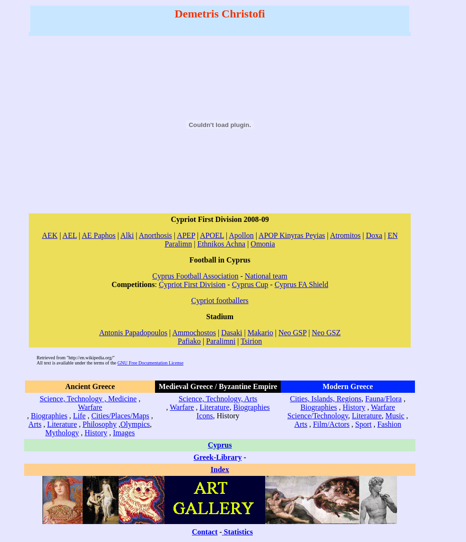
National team (266, 276)
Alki (127, 235)
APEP (186, 235)
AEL (69, 235)
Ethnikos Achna (221, 244)
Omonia (262, 244)
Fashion (389, 424)
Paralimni (220, 341)
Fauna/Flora (383, 399)
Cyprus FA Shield (301, 284)
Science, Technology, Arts (218, 399)
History (96, 433)
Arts (35, 424)
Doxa (374, 235)
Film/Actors (331, 424)
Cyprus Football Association (195, 276)
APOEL (212, 235)
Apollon (241, 235)
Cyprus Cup (250, 284)
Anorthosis (155, 235)
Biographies (49, 416)
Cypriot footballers (220, 300)
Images (124, 433)
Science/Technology (317, 416)
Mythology (62, 433)
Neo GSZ (326, 333)
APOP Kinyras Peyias (292, 235)
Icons (205, 416)
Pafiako (189, 341)
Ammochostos (194, 333)
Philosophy (100, 424)
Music (395, 416)
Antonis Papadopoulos (133, 333)
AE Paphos (99, 235)
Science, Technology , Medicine (88, 399)
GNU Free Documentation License (150, 362)
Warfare (90, 407)
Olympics (135, 424)
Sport (363, 424)
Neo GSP (292, 333)
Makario (260, 333)
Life (79, 416)
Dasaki (231, 333)
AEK (50, 235)
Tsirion (251, 341)
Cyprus (220, 445)
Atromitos (345, 235)
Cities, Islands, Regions (326, 399)
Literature (62, 424)
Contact (204, 532)
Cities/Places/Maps (120, 416)
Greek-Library (218, 457)
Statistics (238, 532)
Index (220, 470)
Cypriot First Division (192, 284)
